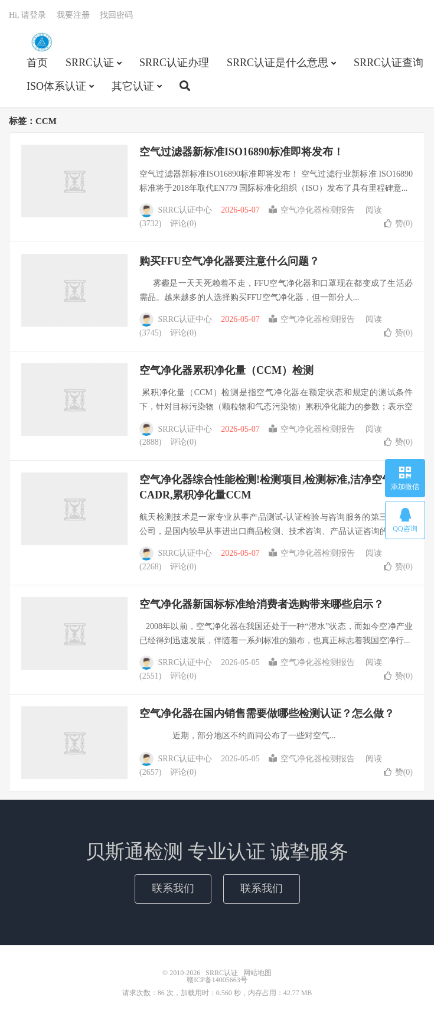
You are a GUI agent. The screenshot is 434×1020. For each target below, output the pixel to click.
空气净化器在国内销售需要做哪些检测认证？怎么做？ (266, 713)
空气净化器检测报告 (312, 210)
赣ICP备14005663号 (217, 980)
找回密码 (116, 15)
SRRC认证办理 (174, 63)
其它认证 (133, 86)
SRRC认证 (41, 41)
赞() (398, 223)
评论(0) (183, 223)
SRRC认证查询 (388, 63)
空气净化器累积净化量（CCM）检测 (226, 370)
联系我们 (173, 888)
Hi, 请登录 (27, 15)
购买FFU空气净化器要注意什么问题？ (229, 261)
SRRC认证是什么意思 (277, 63)
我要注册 (73, 15)
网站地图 (257, 973)
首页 (37, 63)
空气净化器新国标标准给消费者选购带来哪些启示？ (261, 604)
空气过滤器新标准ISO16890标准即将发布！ (241, 152)
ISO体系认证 (56, 86)
